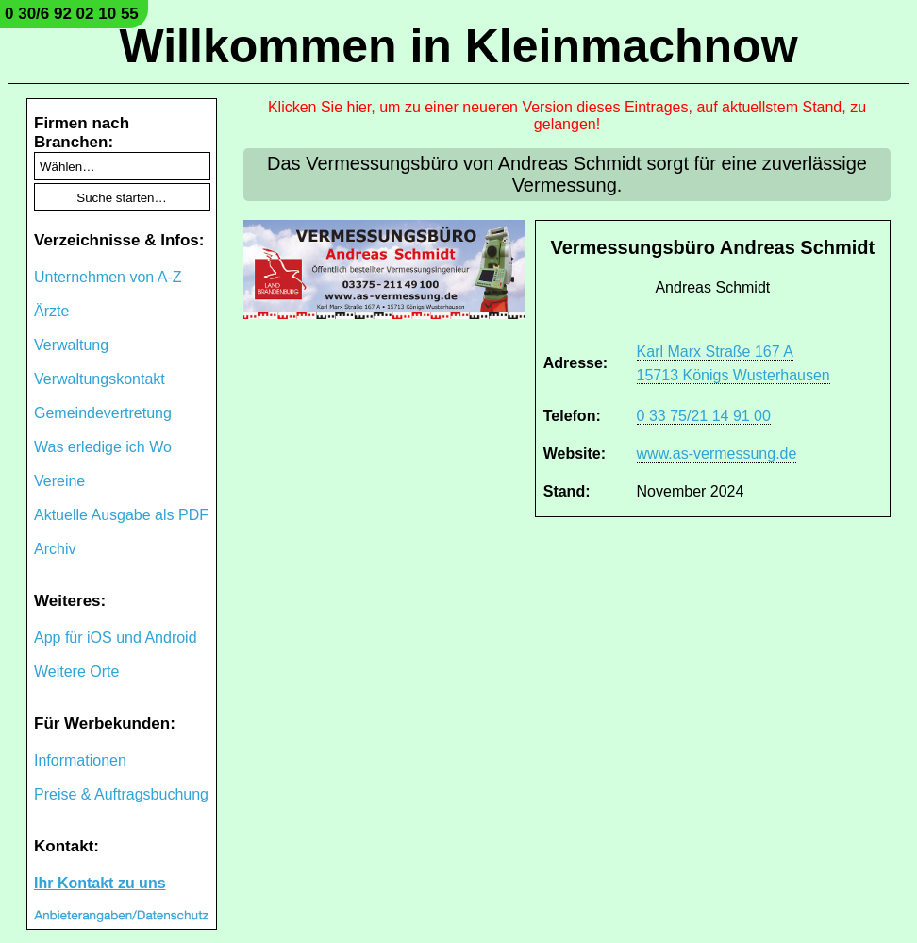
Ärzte (51, 311)
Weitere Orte (76, 672)
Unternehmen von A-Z (108, 277)
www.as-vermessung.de (717, 454)
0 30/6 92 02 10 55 (72, 14)
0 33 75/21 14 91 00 (704, 416)
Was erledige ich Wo (103, 447)
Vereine (59, 481)
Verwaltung (71, 345)
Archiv (54, 549)
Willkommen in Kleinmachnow (458, 46)
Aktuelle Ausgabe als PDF (121, 515)
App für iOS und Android (115, 638)
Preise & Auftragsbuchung (121, 794)
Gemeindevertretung (103, 413)
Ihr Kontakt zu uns (100, 883)
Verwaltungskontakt (99, 379)
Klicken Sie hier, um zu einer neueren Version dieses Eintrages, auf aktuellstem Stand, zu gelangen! (567, 115)
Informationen (80, 760)
